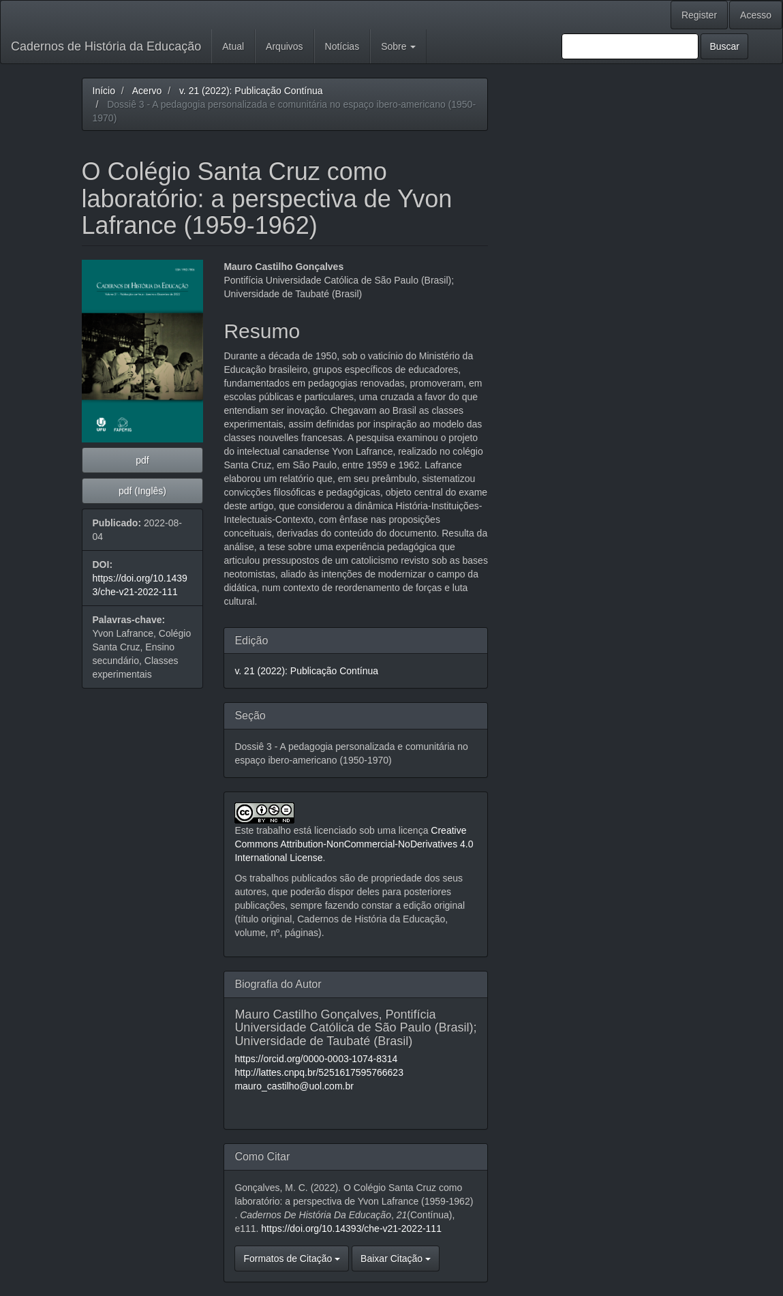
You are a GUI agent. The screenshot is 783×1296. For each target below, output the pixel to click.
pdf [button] (142, 460)
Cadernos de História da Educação (106, 46)
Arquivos (284, 46)
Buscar (724, 46)
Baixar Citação (395, 1258)
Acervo (147, 90)
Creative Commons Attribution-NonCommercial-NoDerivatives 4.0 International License (353, 844)
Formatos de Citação (291, 1258)
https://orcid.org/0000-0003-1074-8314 (315, 1058)
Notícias (342, 46)
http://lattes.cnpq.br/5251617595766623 (318, 1072)
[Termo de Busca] (630, 46)
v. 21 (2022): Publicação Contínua (251, 90)
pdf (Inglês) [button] (142, 490)
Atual (233, 46)
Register (699, 15)
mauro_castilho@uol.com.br (294, 1086)
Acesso (755, 15)
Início (104, 90)
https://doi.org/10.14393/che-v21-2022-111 (351, 1228)
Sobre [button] (398, 46)
